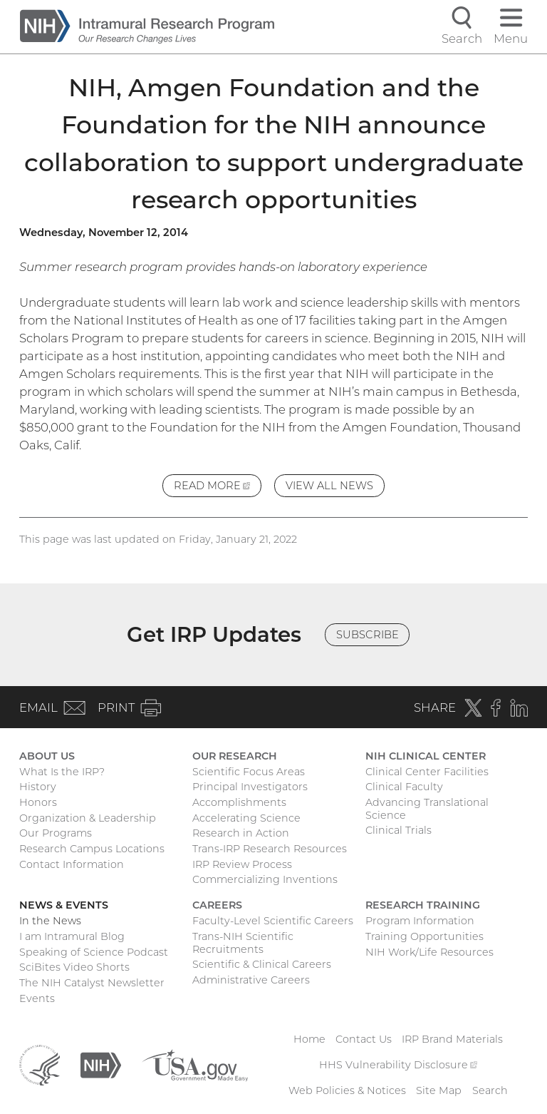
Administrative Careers (251, 980)
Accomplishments (239, 802)
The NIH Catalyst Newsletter (92, 982)
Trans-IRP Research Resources (269, 848)
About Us (47, 756)
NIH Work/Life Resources (429, 952)
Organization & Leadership (87, 818)
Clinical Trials (398, 830)
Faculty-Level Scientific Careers (272, 920)
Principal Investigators (250, 786)
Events (37, 998)
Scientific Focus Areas (248, 771)
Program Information (419, 920)
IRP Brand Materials (452, 1039)
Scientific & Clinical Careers (261, 964)
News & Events (63, 905)
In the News (50, 920)
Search (490, 1090)
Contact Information (71, 864)
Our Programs (55, 833)
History (37, 786)
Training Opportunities (424, 936)
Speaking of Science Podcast (93, 952)
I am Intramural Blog (72, 936)
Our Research (234, 756)
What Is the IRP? (62, 771)
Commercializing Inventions (265, 879)
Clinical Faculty (404, 786)
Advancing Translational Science (427, 809)
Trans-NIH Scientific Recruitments (242, 943)
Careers (217, 905)
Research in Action (240, 833)
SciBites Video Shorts (74, 967)
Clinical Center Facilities (427, 771)
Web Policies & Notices (347, 1090)
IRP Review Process (242, 864)
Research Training (422, 905)
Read (217, 487)
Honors (38, 802)
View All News (329, 485)
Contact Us (363, 1039)
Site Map (439, 1090)
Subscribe (367, 634)
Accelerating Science (246, 818)
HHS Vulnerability (398, 1064)
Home (309, 1039)
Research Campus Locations (92, 848)
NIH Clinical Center (425, 756)
